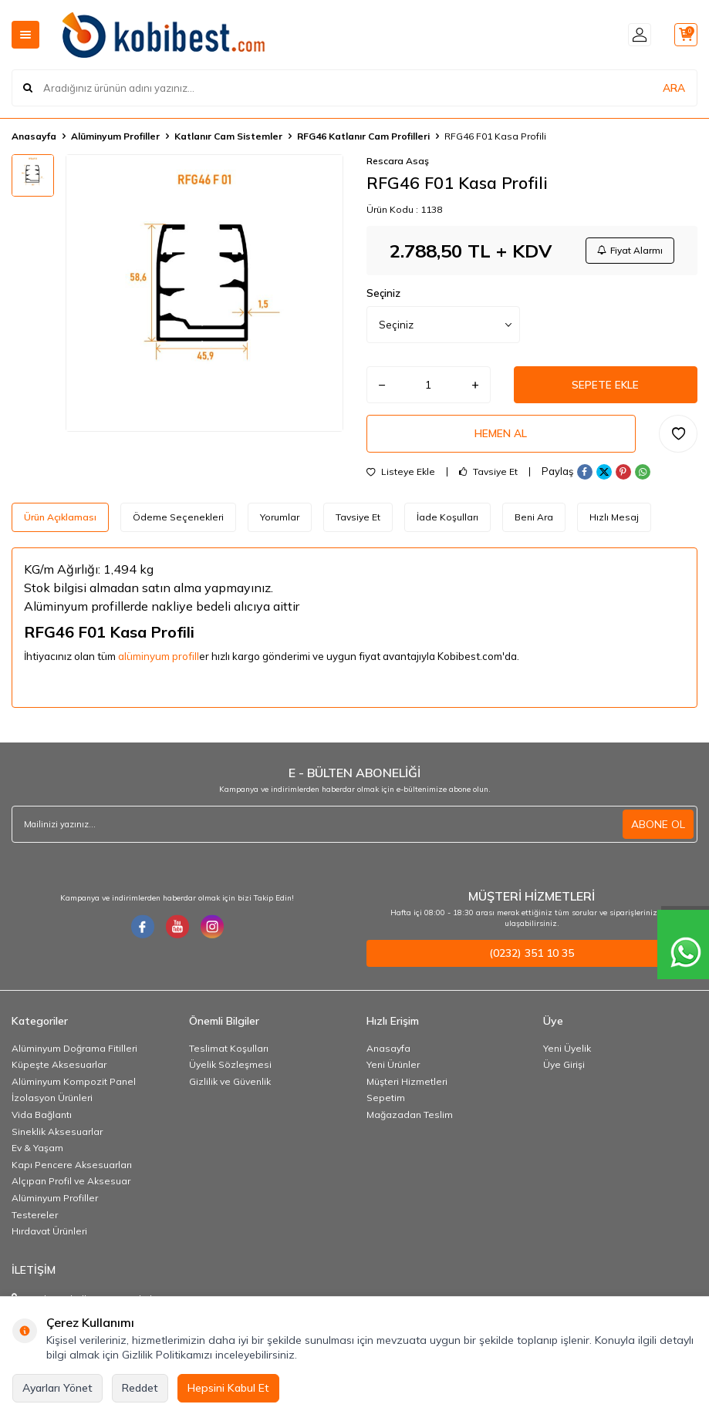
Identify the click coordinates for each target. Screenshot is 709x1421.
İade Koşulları (447, 521)
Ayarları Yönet (57, 1388)
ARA (674, 88)
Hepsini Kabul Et (228, 1388)
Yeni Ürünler (393, 1069)
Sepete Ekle (606, 387)
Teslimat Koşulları (228, 1053)
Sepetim (385, 1102)
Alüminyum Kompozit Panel (74, 1086)
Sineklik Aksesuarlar (57, 1136)
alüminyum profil (157, 661)
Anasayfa (34, 136)
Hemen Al (500, 437)
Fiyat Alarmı (629, 251)
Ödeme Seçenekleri (178, 521)
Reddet (140, 1388)
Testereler (35, 1219)
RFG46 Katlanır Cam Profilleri (363, 136)
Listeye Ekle (400, 475)
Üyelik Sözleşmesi (230, 1069)
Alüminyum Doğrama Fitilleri (74, 1053)
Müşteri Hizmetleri (406, 1086)
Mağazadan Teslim (409, 1119)
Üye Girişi (564, 1069)
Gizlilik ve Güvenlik (230, 1086)
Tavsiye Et (488, 475)
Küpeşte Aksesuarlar (59, 1069)
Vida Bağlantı (42, 1119)
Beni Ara (534, 521)
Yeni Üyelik (567, 1053)
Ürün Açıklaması (60, 521)
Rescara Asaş (397, 161)
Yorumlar (279, 521)
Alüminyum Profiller (115, 136)
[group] (204, 293)
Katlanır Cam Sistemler (228, 136)
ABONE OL (658, 829)
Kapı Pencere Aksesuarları (72, 1169)
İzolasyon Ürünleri (52, 1102)
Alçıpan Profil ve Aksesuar (71, 1185)
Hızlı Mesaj (614, 521)
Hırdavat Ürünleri (49, 1235)
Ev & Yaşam (37, 1152)
